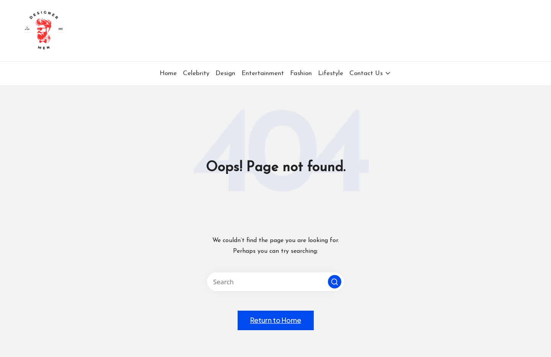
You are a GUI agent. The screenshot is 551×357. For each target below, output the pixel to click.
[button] (334, 281)
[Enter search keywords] (275, 281)
